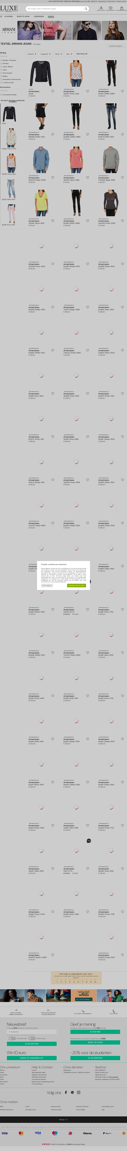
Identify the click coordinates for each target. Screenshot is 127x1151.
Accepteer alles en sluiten (76, 585)
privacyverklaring (58, 582)
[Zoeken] (86, 8)
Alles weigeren (47, 585)
